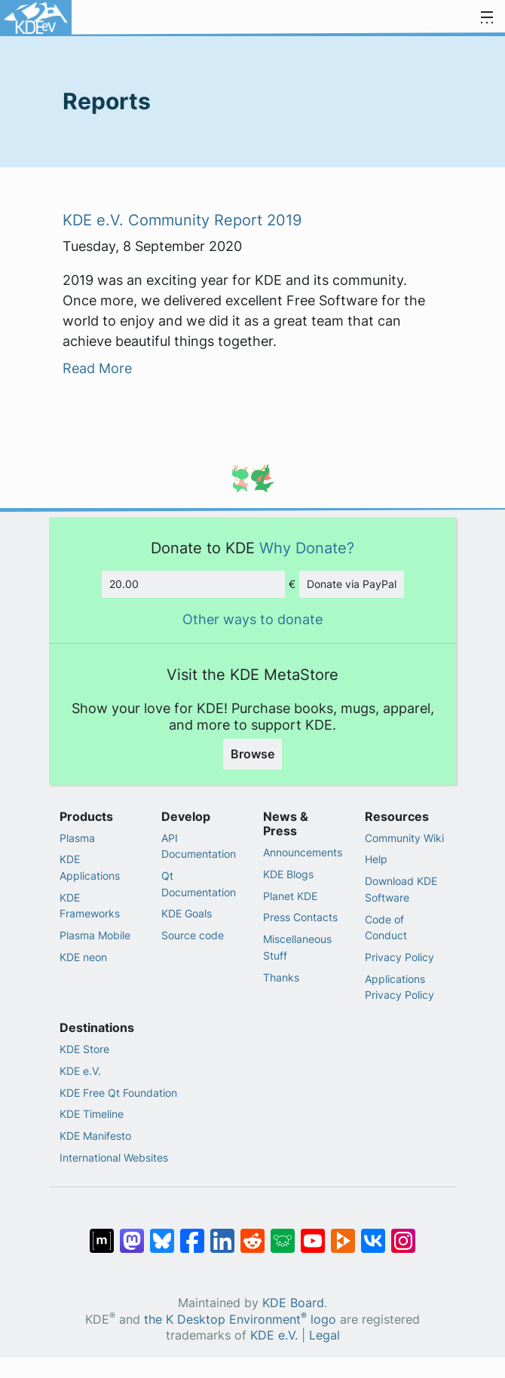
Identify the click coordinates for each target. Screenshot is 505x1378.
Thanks (281, 977)
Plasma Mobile (95, 935)
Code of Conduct (386, 927)
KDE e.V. (80, 1070)
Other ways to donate (252, 619)
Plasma (77, 837)
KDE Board (293, 1303)
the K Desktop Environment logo (240, 1319)
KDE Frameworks (90, 905)
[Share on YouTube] (313, 1233)
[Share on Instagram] (403, 1233)
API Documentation (198, 846)
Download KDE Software (401, 889)
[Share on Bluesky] (162, 1233)
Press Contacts (300, 917)
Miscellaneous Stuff (297, 947)
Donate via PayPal (351, 583)
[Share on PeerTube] (343, 1233)
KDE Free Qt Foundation (118, 1092)
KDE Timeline (92, 1113)
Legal (324, 1335)
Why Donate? (306, 547)
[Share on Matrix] (102, 1233)
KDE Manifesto (95, 1135)
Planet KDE (290, 896)
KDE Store (84, 1049)
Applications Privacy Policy (399, 987)
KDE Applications (90, 867)
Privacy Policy (399, 957)
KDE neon (83, 957)
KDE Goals (186, 913)
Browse (252, 753)
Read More (97, 368)
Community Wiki (404, 837)
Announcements (302, 852)
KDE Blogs (288, 874)
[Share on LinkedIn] (222, 1233)
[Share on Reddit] (252, 1233)
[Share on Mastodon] (132, 1233)
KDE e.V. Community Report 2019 (182, 219)
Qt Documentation (198, 884)
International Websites (114, 1157)
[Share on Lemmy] (283, 1233)
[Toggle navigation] (487, 18)
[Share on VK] (373, 1233)
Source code (192, 935)
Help (376, 859)
